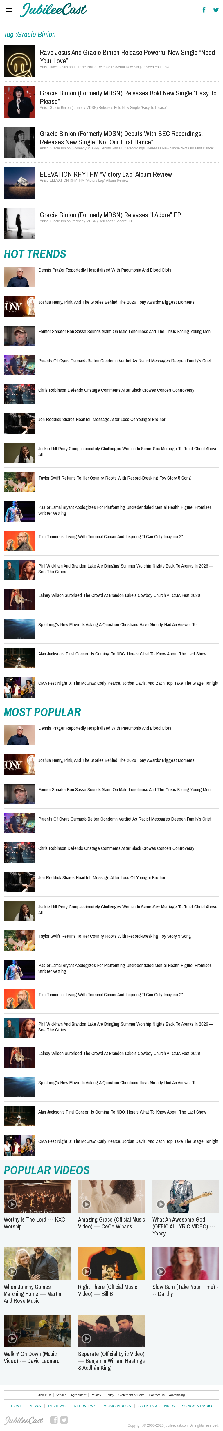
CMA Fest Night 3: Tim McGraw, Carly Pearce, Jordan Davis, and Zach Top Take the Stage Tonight (128, 683)
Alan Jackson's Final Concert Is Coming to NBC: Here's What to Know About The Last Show (122, 653)
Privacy (96, 1395)
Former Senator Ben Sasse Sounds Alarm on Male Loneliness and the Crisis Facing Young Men (124, 331)
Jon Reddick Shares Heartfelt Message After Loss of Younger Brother (101, 419)
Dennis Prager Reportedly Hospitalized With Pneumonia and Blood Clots (104, 269)
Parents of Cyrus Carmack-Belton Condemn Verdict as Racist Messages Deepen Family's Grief (124, 360)
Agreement (79, 1395)
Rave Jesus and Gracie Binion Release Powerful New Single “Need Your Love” (127, 56)
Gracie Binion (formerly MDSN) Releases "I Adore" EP (110, 214)
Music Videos (117, 1406)
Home (16, 1406)
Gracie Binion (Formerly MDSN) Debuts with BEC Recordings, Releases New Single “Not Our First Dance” (121, 138)
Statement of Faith (131, 1395)
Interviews (84, 1406)
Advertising (177, 1395)
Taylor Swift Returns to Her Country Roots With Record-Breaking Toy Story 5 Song (114, 477)
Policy (109, 1395)
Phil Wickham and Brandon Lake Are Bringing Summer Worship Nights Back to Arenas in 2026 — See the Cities (125, 568)
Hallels (53, 10)
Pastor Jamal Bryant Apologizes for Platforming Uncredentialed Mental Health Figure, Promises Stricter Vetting (125, 510)
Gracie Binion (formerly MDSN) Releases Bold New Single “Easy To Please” (128, 97)
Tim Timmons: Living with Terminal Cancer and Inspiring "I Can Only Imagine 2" (110, 536)
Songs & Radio (197, 1406)
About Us (44, 1395)
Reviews (57, 1406)
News (35, 1406)
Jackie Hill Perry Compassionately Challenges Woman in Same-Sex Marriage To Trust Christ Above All (127, 451)
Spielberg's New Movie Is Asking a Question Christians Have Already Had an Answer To (117, 624)
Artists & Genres (156, 1406)
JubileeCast (23, 1420)
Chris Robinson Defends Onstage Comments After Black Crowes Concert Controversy (116, 389)
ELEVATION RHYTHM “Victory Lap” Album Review (106, 174)
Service (61, 1395)
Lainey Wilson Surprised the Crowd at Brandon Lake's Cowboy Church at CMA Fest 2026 (119, 595)
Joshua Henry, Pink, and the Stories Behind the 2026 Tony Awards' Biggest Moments (116, 302)
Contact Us (157, 1395)
